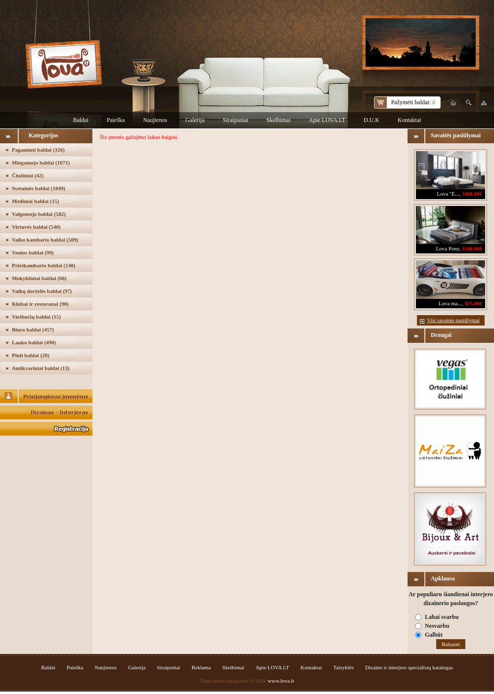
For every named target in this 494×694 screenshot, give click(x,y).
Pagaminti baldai (38, 150)
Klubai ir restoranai (40, 304)
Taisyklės (343, 667)
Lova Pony (447, 248)
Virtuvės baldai (36, 227)
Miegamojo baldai (41, 162)
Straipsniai (235, 120)
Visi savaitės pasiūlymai (453, 320)
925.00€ (473, 303)
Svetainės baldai (38, 188)
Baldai (80, 120)
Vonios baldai (33, 252)
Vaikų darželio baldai (42, 291)
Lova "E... (448, 194)
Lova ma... (450, 303)
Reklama (201, 667)
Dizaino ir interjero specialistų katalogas (409, 667)
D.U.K (371, 120)
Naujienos (155, 120)
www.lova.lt (281, 681)
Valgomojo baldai (39, 214)
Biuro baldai (33, 329)
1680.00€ (472, 194)
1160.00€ (472, 248)
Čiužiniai (27, 175)
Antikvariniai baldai (41, 368)
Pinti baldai (30, 355)
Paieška (116, 120)
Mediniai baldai (35, 201)
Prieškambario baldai (43, 265)
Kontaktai (409, 120)
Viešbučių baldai (36, 317)
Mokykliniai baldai (39, 278)
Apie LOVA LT (327, 120)
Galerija (195, 120)
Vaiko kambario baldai (45, 240)
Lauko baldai (34, 342)
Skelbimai (278, 120)
